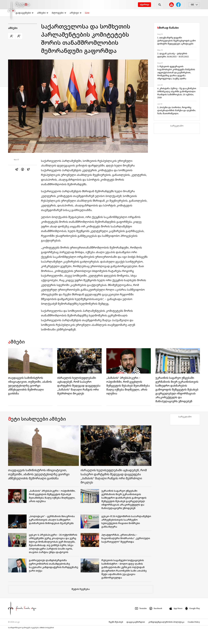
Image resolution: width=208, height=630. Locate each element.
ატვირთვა (144, 4)
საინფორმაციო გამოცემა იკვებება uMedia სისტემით (31, 628)
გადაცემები (25, 12)
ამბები (42, 12)
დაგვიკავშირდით (136, 622)
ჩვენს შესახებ (116, 622)
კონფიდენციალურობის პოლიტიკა (166, 622)
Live (87, 12)
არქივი (75, 12)
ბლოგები (59, 12)
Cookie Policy (194, 622)
